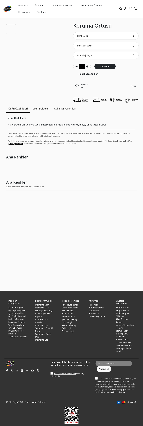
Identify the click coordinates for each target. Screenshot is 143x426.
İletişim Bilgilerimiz (97, 316)
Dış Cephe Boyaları (17, 310)
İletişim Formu (122, 307)
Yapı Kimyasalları (16, 325)
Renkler (22, 5)
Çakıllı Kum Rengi (70, 307)
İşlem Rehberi (122, 330)
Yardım (40, 12)
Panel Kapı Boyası (43, 313)
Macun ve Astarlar (16, 322)
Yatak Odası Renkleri (17, 336)
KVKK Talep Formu (124, 345)
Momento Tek (41, 325)
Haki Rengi (67, 322)
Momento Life (41, 339)
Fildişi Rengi (67, 313)
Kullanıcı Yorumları (65, 108)
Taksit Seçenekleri (88, 73)
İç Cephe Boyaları (16, 307)
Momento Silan (42, 304)
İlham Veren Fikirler (62, 5)
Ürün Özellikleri (18, 108)
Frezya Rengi (68, 331)
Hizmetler (23, 12)
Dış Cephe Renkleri (17, 316)
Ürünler (39, 5)
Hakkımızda (94, 304)
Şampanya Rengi (69, 319)
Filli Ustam (120, 316)
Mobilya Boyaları (16, 319)
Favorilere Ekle (84, 85)
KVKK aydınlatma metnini (65, 373)
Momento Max (42, 307)
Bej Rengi (66, 328)
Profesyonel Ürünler (91, 5)
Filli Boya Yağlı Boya (44, 310)
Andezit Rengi (68, 316)
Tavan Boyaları (15, 328)
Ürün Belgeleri (40, 108)
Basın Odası (94, 313)
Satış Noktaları (122, 310)
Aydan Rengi (67, 310)
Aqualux (39, 316)
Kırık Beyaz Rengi (70, 304)
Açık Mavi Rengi (69, 325)
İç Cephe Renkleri (16, 313)
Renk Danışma (122, 313)
